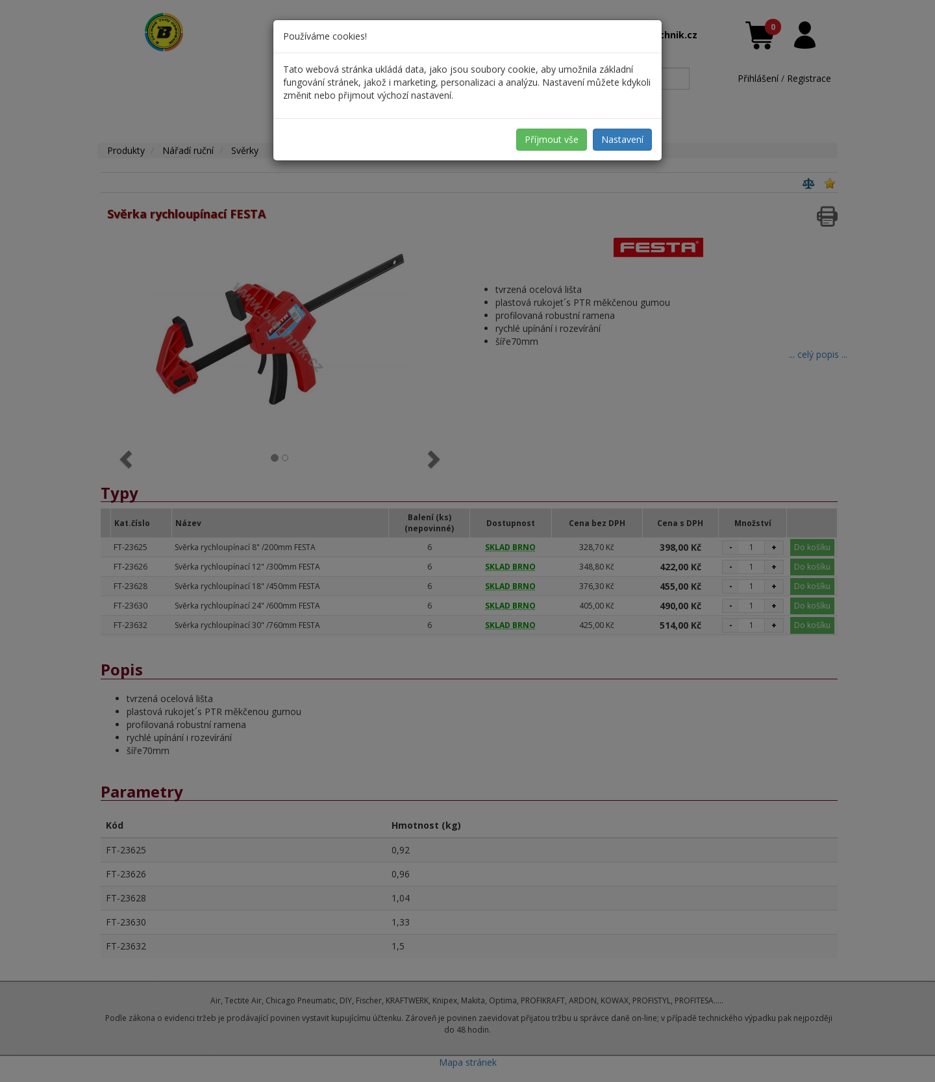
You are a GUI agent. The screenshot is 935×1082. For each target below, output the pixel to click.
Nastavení (622, 139)
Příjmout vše (552, 139)
